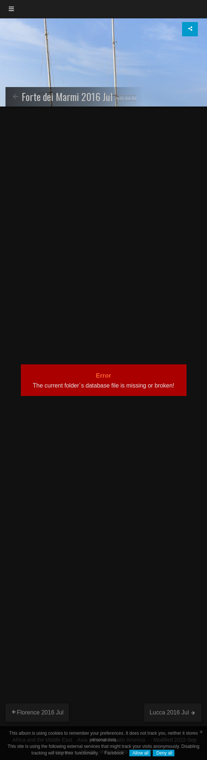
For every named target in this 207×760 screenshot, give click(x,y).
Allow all (140, 753)
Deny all (163, 753)
